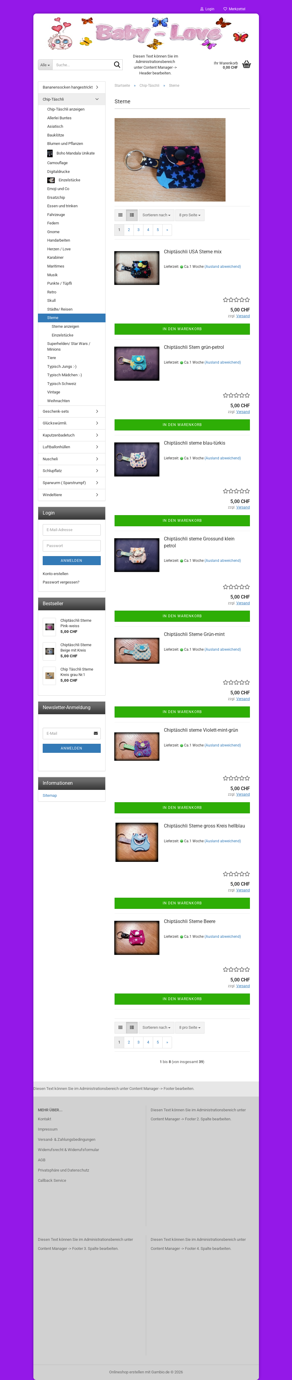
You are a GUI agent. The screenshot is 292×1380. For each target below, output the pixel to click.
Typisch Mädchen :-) (64, 375)
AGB (41, 1160)
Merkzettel (234, 9)
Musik (52, 275)
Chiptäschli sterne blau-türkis (194, 443)
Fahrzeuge (56, 214)
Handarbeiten (58, 240)
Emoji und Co (58, 188)
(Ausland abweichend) (222, 266)
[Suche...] (45, 64)
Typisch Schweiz (61, 383)
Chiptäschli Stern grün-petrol (194, 347)
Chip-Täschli (53, 99)
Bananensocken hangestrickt (68, 87)
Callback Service (52, 1180)
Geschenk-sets (56, 411)
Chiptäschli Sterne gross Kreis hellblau (204, 826)
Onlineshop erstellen (126, 1372)
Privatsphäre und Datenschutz (63, 1170)
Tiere (51, 357)
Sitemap (50, 795)
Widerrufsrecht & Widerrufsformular (68, 1149)
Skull (51, 300)
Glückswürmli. (55, 423)
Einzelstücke (63, 180)
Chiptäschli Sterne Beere (189, 921)
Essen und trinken (62, 206)
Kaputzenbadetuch (59, 435)
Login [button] (207, 9)
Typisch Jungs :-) (62, 366)
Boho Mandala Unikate (71, 153)
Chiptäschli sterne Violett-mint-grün (201, 730)
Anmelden (71, 561)
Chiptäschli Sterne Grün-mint (194, 634)
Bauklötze (55, 135)
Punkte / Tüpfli (59, 283)
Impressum (47, 1129)
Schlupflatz (52, 470)
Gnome (53, 232)
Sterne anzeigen (65, 326)
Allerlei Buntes (59, 118)
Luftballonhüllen (56, 447)
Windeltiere (52, 495)
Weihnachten (58, 401)
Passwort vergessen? (61, 582)
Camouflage (57, 163)
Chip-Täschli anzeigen (66, 109)
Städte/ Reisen (59, 309)
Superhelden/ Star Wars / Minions (68, 346)
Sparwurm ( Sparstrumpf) (64, 482)
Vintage (53, 392)
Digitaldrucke (58, 171)
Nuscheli (50, 459)
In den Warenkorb (182, 329)
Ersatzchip (56, 197)
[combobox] (156, 215)
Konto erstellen (55, 573)
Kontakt (44, 1119)
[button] (120, 215)
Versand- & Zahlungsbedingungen (66, 1139)
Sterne (52, 317)
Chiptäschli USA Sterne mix (193, 252)
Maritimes (55, 266)
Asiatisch (55, 126)
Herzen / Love (59, 249)
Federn (53, 223)
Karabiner (55, 257)
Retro (51, 292)
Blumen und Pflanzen (65, 143)
